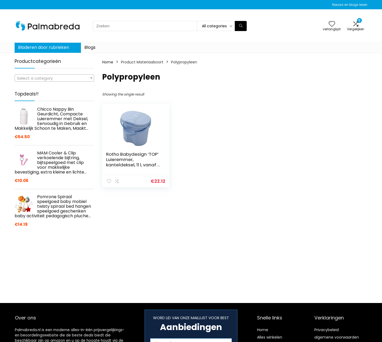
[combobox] (54, 78)
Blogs (90, 47)
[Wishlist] (332, 24)
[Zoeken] (241, 26)
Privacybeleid (326, 329)
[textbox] (54, 78)
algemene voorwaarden (336, 337)
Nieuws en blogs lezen (349, 4)
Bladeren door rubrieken (43, 47)
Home (107, 62)
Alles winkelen (269, 337)
